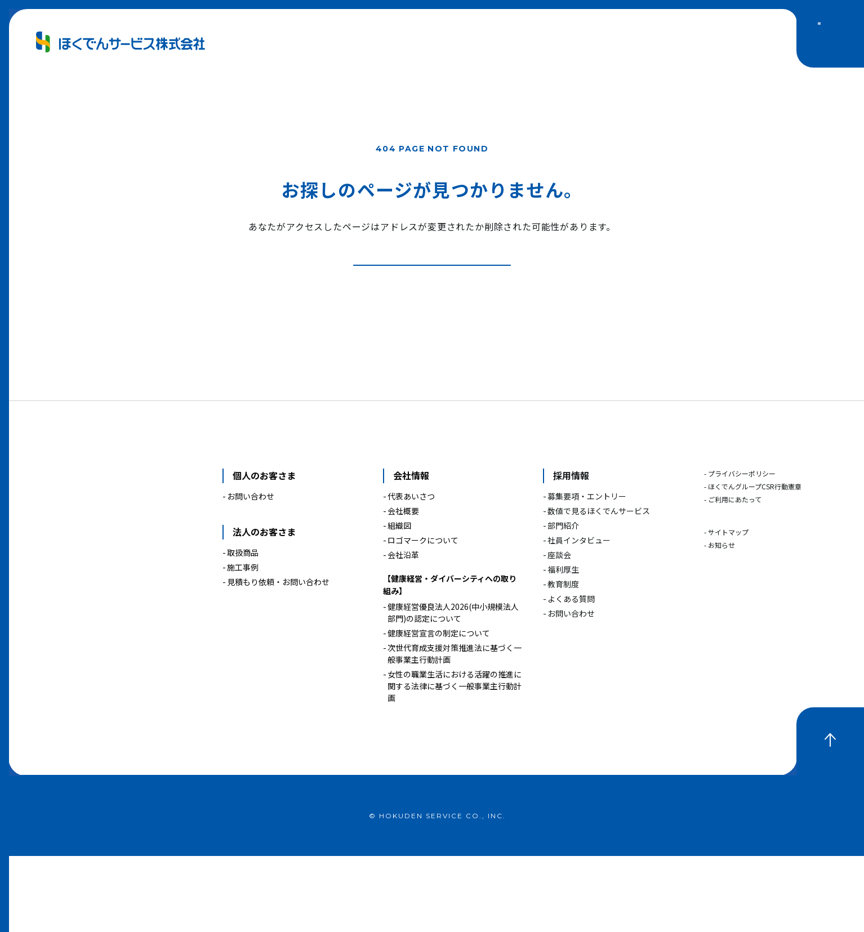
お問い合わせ (250, 572)
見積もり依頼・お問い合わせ (278, 657)
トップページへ (452, 327)
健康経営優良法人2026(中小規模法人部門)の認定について (453, 688)
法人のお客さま (264, 607)
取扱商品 (243, 628)
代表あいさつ (411, 572)
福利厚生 (563, 645)
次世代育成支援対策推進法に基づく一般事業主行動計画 (455, 729)
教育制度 (563, 660)
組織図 (399, 601)
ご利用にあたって (734, 576)
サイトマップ (728, 608)
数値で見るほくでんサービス (598, 586)
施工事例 (243, 643)
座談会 (559, 630)
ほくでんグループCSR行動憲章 (754, 563)
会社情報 (411, 552)
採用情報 (571, 552)
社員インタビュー (579, 616)
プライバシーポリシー (742, 550)
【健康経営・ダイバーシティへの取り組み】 (449, 660)
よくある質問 (571, 674)
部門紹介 (563, 601)
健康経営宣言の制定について (439, 709)
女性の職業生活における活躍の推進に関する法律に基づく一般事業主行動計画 (455, 761)
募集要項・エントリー (586, 572)
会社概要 (403, 586)
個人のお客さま (264, 552)
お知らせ (721, 621)
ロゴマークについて (423, 616)
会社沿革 (403, 630)
